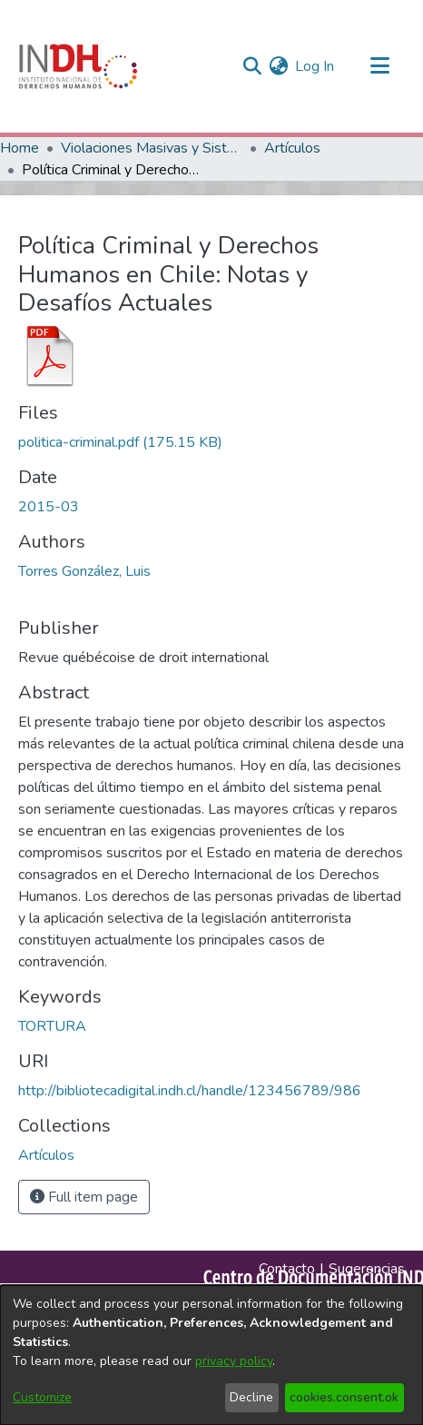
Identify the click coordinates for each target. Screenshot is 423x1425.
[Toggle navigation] (379, 66)
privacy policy (233, 1361)
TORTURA (52, 1026)
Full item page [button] (84, 1197)
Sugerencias (367, 1269)
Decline (251, 1397)
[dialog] (211, 1355)
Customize (42, 1397)
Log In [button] (315, 66)
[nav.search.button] (252, 66)
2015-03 (48, 507)
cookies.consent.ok (344, 1397)
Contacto (287, 1269)
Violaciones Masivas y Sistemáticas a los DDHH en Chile (151, 148)
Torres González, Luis (84, 571)
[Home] (78, 66)
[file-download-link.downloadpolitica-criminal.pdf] (120, 442)
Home (19, 148)
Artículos (292, 148)
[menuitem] (278, 66)
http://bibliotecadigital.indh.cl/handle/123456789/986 (189, 1091)
